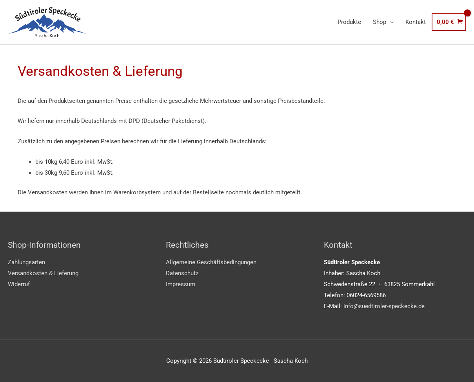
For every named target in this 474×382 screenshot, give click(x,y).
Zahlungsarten (26, 262)
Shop (379, 22)
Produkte (349, 22)
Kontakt (415, 22)
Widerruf (19, 284)
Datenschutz (182, 273)
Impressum (180, 284)
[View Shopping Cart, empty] (449, 22)
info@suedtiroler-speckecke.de (384, 306)
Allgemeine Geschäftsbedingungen (211, 262)
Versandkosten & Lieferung (43, 273)
